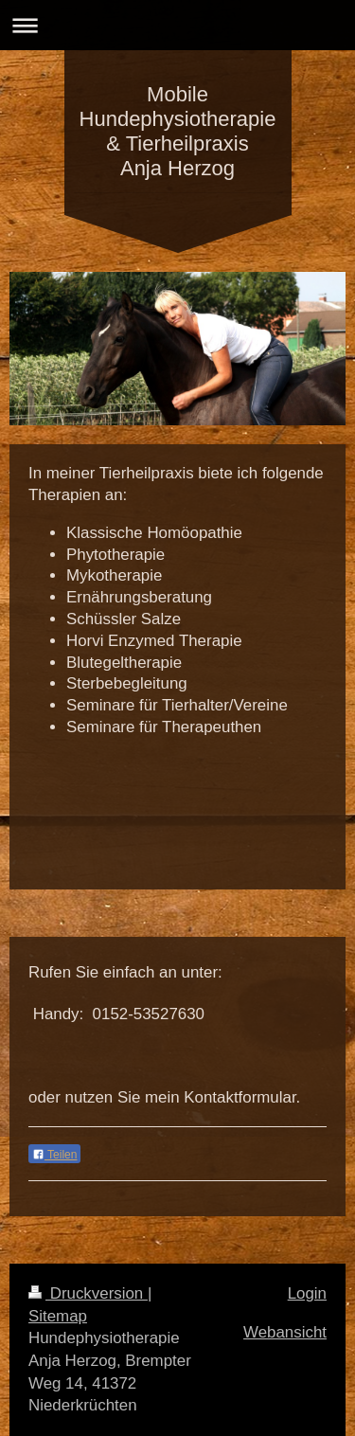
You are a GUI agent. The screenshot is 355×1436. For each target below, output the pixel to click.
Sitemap (57, 1316)
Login (307, 1293)
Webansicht (285, 1332)
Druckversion (88, 1293)
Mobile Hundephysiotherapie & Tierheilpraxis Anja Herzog (178, 131)
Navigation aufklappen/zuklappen (177, 25)
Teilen (54, 1154)
